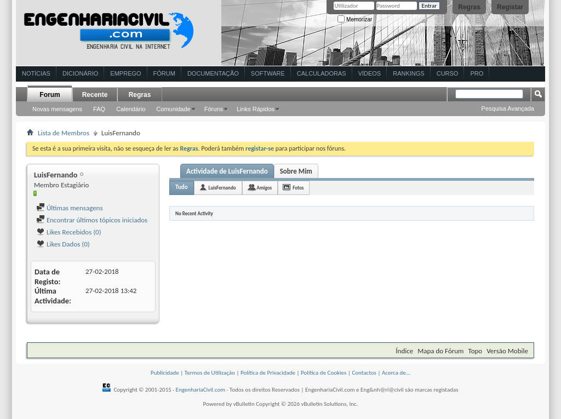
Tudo (181, 187)
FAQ (99, 109)
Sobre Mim (296, 171)
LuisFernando (222, 188)
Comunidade (173, 109)
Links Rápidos (255, 109)
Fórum (164, 73)
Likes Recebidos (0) (68, 232)
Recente (95, 95)
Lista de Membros (63, 133)
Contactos (364, 372)
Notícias (36, 73)
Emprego (125, 73)
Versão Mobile (507, 351)
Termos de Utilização (210, 372)
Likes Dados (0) (63, 244)
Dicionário (80, 73)
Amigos (264, 188)
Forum (49, 95)
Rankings (408, 73)
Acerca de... (396, 372)
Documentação (213, 73)
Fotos (298, 188)
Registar (510, 7)
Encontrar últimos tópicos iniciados (91, 220)
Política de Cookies (323, 372)
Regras (469, 7)
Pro (476, 73)
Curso (448, 73)
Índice (404, 351)
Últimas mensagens (69, 208)
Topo (475, 351)
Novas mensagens (57, 109)
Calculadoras (321, 73)
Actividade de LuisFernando (227, 171)
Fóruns (213, 109)
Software (268, 73)
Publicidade (165, 372)
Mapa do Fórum (440, 351)
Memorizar (354, 19)
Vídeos (369, 73)
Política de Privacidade (268, 372)
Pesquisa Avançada (508, 108)
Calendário (130, 109)
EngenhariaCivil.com (201, 389)
